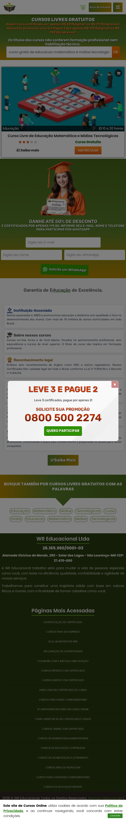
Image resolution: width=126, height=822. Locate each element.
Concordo (115, 815)
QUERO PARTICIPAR (63, 430)
